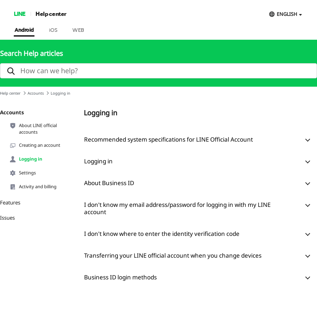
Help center (51, 13)
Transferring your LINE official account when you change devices (173, 255)
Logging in (25, 159)
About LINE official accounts (33, 128)
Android (24, 30)
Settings (22, 173)
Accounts (36, 93)
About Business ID (109, 183)
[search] (158, 70)
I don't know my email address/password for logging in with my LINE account (177, 208)
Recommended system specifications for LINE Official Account (168, 139)
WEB (78, 30)
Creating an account (34, 145)
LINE (19, 13)
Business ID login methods (120, 277)
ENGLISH (287, 14)
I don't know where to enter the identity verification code (161, 234)
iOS (53, 30)
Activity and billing (33, 186)
